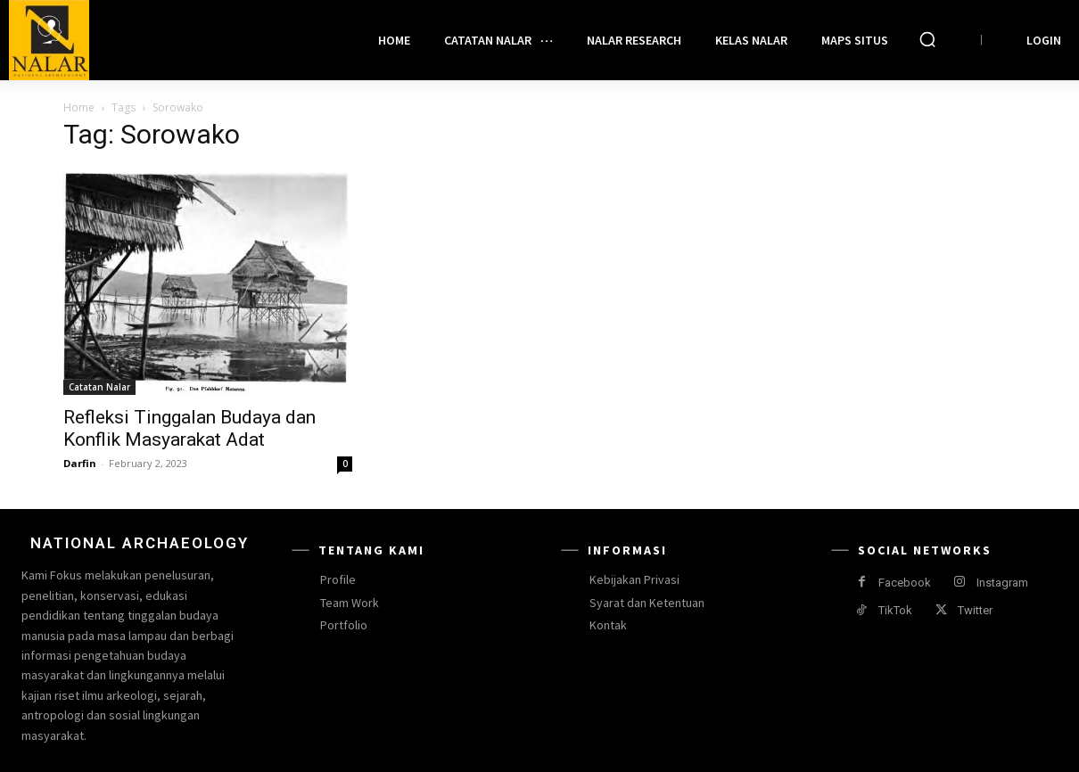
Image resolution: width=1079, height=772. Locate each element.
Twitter (975, 610)
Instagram (1002, 582)
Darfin (79, 463)
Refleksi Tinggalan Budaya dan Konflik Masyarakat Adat (189, 428)
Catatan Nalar (99, 387)
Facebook (904, 582)
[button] (927, 39)
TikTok (895, 610)
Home (79, 107)
